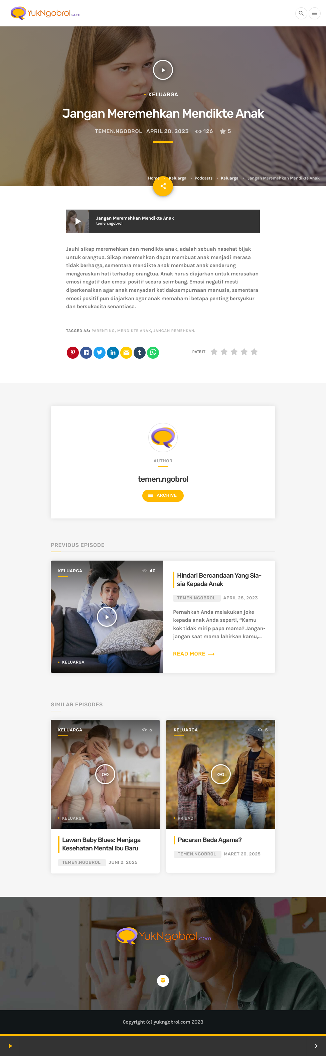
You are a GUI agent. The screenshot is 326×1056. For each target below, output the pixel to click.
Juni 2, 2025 (123, 862)
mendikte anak (134, 331)
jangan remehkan (174, 331)
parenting (103, 331)
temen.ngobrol (118, 131)
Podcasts (204, 178)
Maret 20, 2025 (242, 854)
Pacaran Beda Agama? (209, 840)
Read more (194, 654)
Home (153, 178)
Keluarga (177, 178)
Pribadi (186, 818)
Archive (162, 495)
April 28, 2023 (167, 131)
